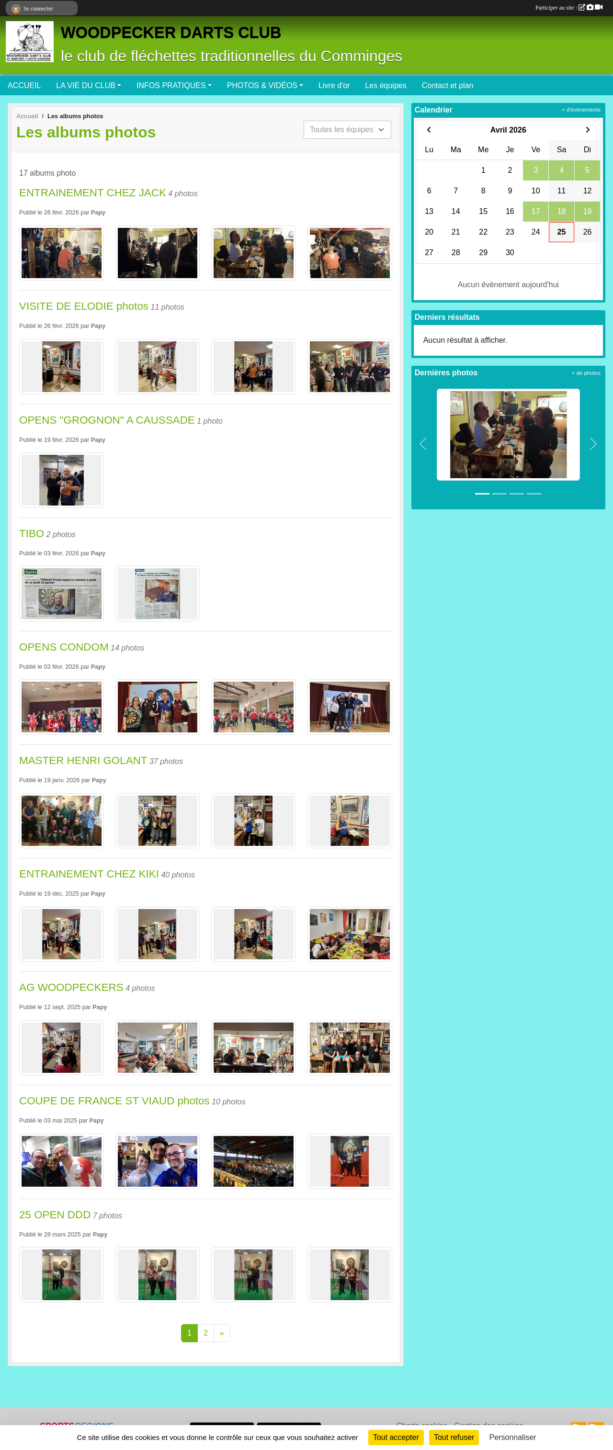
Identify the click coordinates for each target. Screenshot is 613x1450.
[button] (423, 444)
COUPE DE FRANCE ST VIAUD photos (114, 1101)
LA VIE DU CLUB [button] (85, 85)
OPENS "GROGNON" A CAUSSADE (107, 420)
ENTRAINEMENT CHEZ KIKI (89, 874)
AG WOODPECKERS (71, 987)
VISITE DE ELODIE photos (83, 306)
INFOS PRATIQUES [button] (171, 85)
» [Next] (222, 1333)
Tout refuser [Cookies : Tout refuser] (454, 1437)
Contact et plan (448, 85)
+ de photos (586, 373)
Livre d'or (334, 85)
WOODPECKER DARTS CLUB (171, 32)
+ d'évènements (581, 109)
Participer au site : (568, 7)
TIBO (31, 534)
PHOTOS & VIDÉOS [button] (262, 85)
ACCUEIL (24, 85)
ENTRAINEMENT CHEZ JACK (92, 193)
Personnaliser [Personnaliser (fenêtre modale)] (512, 1437)
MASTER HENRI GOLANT (83, 760)
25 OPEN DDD (55, 1215)
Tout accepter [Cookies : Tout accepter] (396, 1437)
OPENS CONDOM (64, 647)
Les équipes (385, 85)
